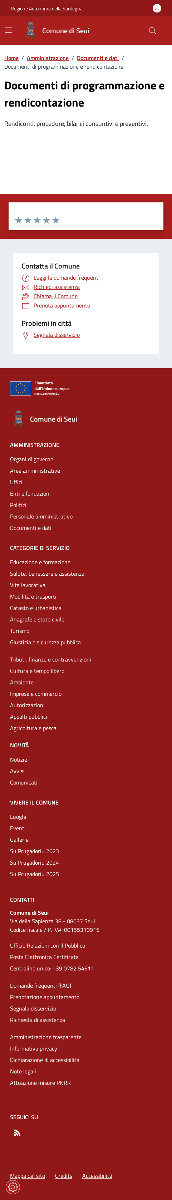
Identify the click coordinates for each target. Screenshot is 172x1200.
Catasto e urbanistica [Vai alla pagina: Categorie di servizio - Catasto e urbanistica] (36, 608)
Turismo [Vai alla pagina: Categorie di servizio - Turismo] (19, 630)
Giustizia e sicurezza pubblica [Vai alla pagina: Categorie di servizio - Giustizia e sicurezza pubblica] (45, 642)
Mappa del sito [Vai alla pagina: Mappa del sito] (27, 1175)
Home (11, 58)
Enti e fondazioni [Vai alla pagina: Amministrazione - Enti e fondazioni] (30, 493)
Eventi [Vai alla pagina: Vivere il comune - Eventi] (18, 828)
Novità (19, 745)
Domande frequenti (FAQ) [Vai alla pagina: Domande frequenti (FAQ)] (40, 985)
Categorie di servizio (40, 548)
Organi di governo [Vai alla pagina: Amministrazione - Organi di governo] (31, 459)
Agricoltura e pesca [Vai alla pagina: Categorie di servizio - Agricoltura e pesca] (33, 728)
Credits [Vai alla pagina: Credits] (63, 1175)
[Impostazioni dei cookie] (13, 1187)
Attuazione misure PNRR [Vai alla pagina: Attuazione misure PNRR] (40, 1082)
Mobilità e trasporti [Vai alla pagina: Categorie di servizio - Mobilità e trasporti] (33, 596)
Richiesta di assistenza (37, 1019)
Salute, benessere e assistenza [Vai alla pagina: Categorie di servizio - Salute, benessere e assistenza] (47, 573)
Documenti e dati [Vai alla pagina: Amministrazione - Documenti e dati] (30, 527)
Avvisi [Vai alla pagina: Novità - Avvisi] (17, 771)
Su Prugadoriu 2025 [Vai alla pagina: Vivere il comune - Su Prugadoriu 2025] (34, 874)
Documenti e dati (98, 58)
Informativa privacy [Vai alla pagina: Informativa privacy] (33, 1048)
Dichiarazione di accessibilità (44, 1060)
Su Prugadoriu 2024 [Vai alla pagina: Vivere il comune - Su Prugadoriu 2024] (34, 862)
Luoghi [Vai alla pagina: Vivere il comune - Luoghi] (18, 816)
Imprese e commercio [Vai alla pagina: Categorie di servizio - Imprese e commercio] (36, 693)
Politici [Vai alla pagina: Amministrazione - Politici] (18, 505)
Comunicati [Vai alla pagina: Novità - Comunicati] (24, 782)
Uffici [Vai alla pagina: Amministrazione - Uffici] (16, 482)
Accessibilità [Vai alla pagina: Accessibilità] (97, 1175)
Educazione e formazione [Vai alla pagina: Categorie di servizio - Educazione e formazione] (40, 562)
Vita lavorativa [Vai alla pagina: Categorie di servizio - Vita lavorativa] (27, 585)
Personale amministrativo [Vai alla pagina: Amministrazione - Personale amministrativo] (41, 516)
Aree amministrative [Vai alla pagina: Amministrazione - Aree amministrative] (35, 470)
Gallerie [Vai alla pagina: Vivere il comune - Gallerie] (19, 839)
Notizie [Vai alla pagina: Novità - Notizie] (18, 759)
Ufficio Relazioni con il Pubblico (47, 945)
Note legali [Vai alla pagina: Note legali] (23, 1071)
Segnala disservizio (33, 1008)
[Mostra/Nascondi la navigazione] (8, 30)
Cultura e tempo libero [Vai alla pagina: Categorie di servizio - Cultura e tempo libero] (37, 671)
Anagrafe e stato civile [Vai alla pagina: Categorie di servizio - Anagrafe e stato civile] (37, 619)
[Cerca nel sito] (152, 30)
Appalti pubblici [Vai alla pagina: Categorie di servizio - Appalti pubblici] (28, 716)
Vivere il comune (34, 802)
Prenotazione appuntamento (44, 997)
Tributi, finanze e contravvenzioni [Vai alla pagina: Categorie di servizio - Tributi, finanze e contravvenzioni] (50, 659)
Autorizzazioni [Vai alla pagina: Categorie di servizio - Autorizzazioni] (27, 705)
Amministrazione (48, 58)
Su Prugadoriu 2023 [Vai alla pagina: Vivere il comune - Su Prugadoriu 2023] (34, 851)
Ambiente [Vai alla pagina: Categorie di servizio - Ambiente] (22, 682)
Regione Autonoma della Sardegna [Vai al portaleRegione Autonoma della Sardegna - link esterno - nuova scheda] (47, 8)
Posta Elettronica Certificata (44, 957)
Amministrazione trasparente (46, 1037)
